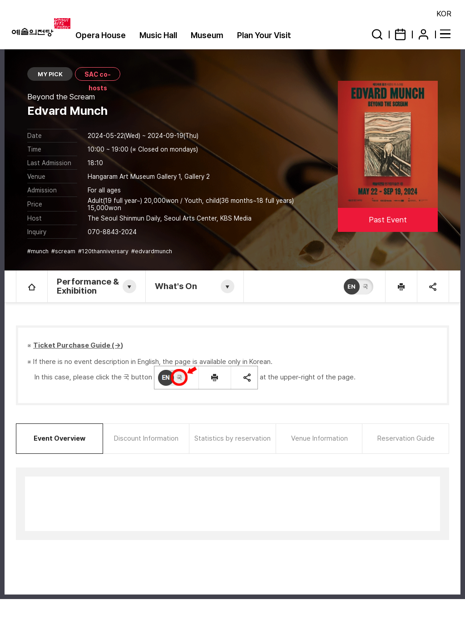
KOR (443, 13)
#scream (64, 251)
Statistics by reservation (232, 438)
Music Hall (158, 35)
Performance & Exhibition (88, 286)
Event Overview (59, 438)
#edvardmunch (152, 251)
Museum (207, 35)
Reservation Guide (406, 438)
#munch (38, 251)
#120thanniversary (104, 251)
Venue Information (319, 438)
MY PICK (50, 74)
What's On (176, 286)
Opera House (100, 35)
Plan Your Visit (264, 35)
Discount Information (146, 438)
